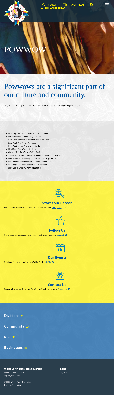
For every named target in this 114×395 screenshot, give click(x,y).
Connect (60, 235)
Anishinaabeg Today (53, 8)
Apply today (57, 207)
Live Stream (77, 4)
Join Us (47, 262)
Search (52, 4)
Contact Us (62, 289)
